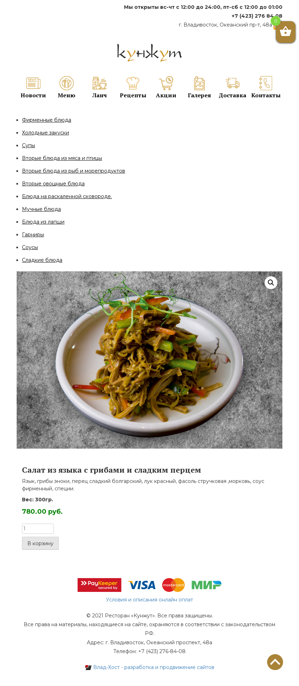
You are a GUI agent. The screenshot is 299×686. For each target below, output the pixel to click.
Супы (28, 145)
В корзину (40, 543)
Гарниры (33, 234)
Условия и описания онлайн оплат (149, 599)
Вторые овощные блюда (53, 183)
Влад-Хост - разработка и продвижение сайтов (149, 667)
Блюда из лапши (43, 222)
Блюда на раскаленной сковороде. (67, 196)
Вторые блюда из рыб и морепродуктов (73, 171)
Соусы (30, 247)
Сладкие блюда (42, 260)
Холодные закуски (45, 132)
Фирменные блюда (46, 120)
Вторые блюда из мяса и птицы (62, 158)
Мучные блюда (41, 209)
